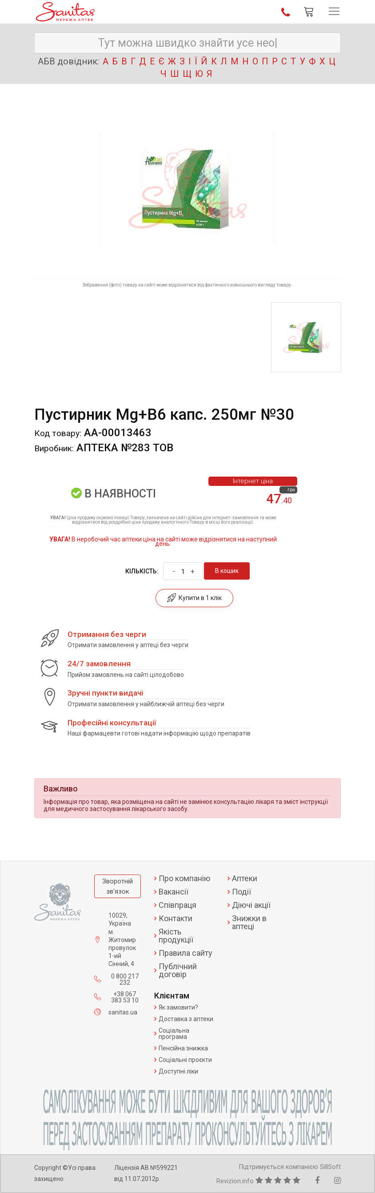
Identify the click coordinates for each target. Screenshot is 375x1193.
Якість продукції (176, 936)
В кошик (227, 570)
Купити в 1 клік (194, 597)
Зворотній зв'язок (117, 886)
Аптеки (244, 879)
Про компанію (184, 879)
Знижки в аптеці (249, 923)
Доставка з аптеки (186, 1019)
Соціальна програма (174, 1033)
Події (241, 892)
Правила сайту (185, 953)
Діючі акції (251, 905)
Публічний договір (178, 970)
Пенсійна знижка (183, 1048)
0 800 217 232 (125, 979)
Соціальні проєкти (185, 1060)
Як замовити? (178, 1007)
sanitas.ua (122, 1012)
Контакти (175, 919)
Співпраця (177, 905)
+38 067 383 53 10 (125, 997)
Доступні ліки (178, 1071)
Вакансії (173, 892)
